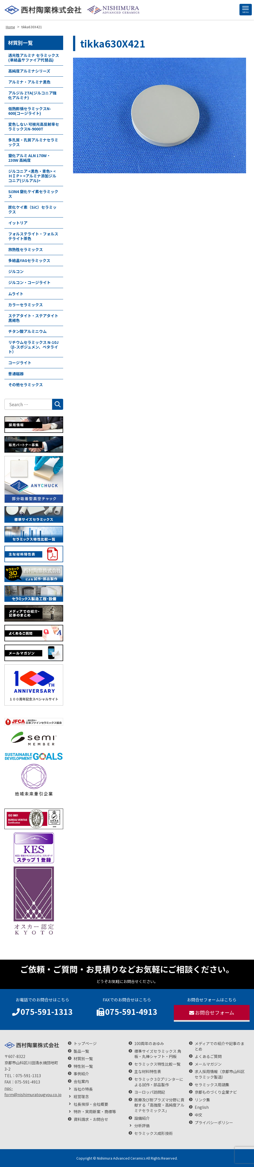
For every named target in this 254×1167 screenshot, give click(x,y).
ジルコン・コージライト (29, 282)
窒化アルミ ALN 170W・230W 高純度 (29, 158)
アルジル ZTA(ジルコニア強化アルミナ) (32, 95)
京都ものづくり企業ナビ (216, 1092)
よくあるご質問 (208, 1056)
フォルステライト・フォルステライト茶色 (33, 236)
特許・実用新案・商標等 (95, 1111)
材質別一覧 (20, 42)
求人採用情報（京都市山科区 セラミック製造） (222, 1074)
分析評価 (142, 1125)
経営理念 (81, 1096)
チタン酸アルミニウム (27, 331)
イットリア (17, 222)
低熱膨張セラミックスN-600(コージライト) (29, 111)
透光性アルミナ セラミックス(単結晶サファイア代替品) (33, 57)
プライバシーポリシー (214, 1122)
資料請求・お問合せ (91, 1119)
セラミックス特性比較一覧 (157, 1064)
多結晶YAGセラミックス (29, 260)
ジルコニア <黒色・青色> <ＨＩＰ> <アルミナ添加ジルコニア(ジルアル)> (32, 175)
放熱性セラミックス (25, 249)
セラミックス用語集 (212, 1084)
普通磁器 (16, 373)
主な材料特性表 (147, 1071)
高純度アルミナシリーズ (29, 71)
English (202, 1107)
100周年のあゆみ (149, 1043)
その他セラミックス (25, 384)
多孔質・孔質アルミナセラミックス (33, 142)
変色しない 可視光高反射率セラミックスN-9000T (33, 126)
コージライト (19, 362)
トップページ (85, 1043)
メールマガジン (208, 1064)
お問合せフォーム (212, 1012)
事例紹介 (81, 1073)
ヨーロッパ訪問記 (149, 1092)
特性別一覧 (83, 1066)
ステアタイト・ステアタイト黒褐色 (33, 318)
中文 (198, 1115)
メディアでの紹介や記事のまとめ (219, 1046)
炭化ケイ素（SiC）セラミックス (32, 209)
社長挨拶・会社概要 (91, 1104)
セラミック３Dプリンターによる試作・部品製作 (158, 1082)
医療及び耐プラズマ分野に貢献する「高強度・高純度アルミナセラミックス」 (159, 1105)
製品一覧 (81, 1051)
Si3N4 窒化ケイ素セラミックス (33, 194)
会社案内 (81, 1081)
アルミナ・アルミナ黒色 (29, 82)
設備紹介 (142, 1118)
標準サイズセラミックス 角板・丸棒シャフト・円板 (157, 1054)
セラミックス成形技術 (153, 1133)
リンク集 (202, 1099)
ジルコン (16, 271)
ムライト (15, 293)
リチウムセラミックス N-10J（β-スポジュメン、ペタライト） (33, 346)
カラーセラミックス (25, 304)
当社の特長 (83, 1089)
